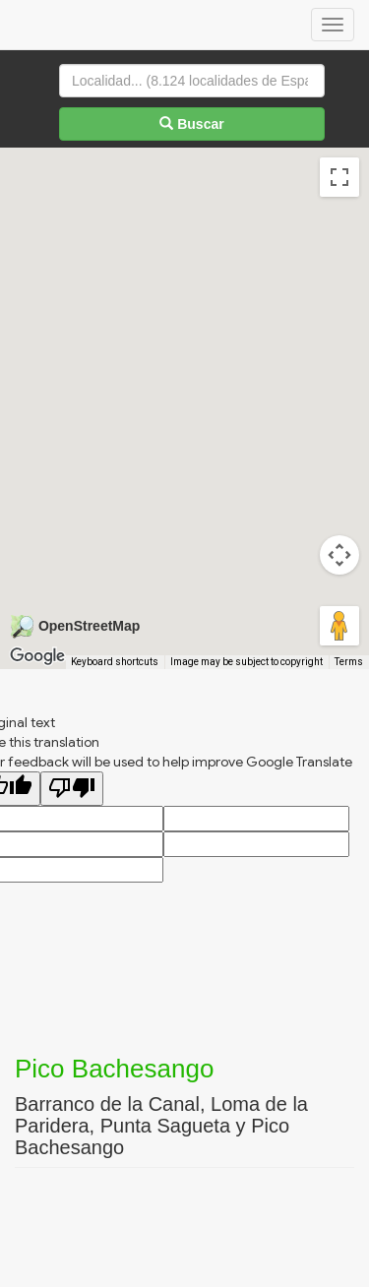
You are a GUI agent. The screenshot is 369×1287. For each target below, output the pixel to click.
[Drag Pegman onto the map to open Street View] (339, 625)
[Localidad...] (192, 80)
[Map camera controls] (339, 555)
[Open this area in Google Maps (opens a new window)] (37, 656)
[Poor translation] (71, 788)
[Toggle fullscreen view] (339, 177)
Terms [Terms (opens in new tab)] (349, 661)
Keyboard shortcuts (114, 661)
